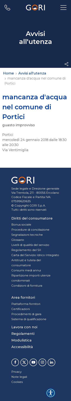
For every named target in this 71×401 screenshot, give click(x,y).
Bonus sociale (21, 224)
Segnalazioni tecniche (27, 234)
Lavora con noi (24, 327)
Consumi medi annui (26, 270)
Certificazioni (20, 309)
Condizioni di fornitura (26, 285)
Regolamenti (22, 334)
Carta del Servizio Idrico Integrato (35, 255)
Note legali (19, 377)
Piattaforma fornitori (25, 304)
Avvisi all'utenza (32, 73)
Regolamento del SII (26, 250)
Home (8, 73)
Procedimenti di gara (26, 314)
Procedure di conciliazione (30, 229)
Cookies (17, 382)
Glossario (17, 240)
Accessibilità (22, 347)
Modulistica (21, 340)
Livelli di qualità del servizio (30, 245)
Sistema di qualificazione (28, 319)
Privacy (16, 371)
